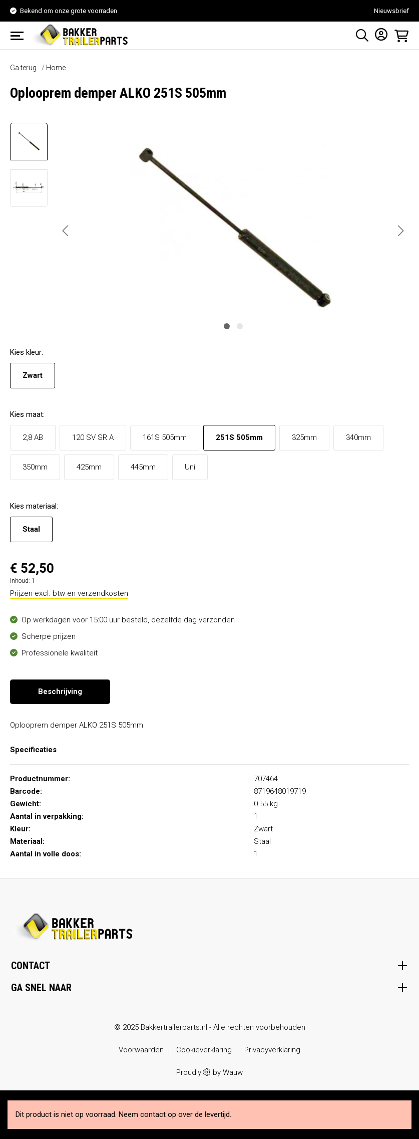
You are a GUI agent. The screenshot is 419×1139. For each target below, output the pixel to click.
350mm (35, 467)
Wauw (233, 1072)
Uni (190, 467)
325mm (304, 437)
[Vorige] (65, 230)
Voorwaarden (141, 1049)
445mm (143, 467)
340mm (358, 437)
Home (56, 68)
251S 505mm (239, 437)
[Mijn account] (378, 34)
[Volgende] (400, 230)
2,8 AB (33, 437)
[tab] (60, 691)
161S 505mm (165, 437)
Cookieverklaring (204, 1049)
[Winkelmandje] (398, 36)
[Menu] (20, 36)
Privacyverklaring (272, 1049)
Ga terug (23, 68)
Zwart (33, 375)
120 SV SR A (93, 437)
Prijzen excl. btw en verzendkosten (69, 593)
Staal (31, 529)
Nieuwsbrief (391, 11)
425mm (89, 467)
